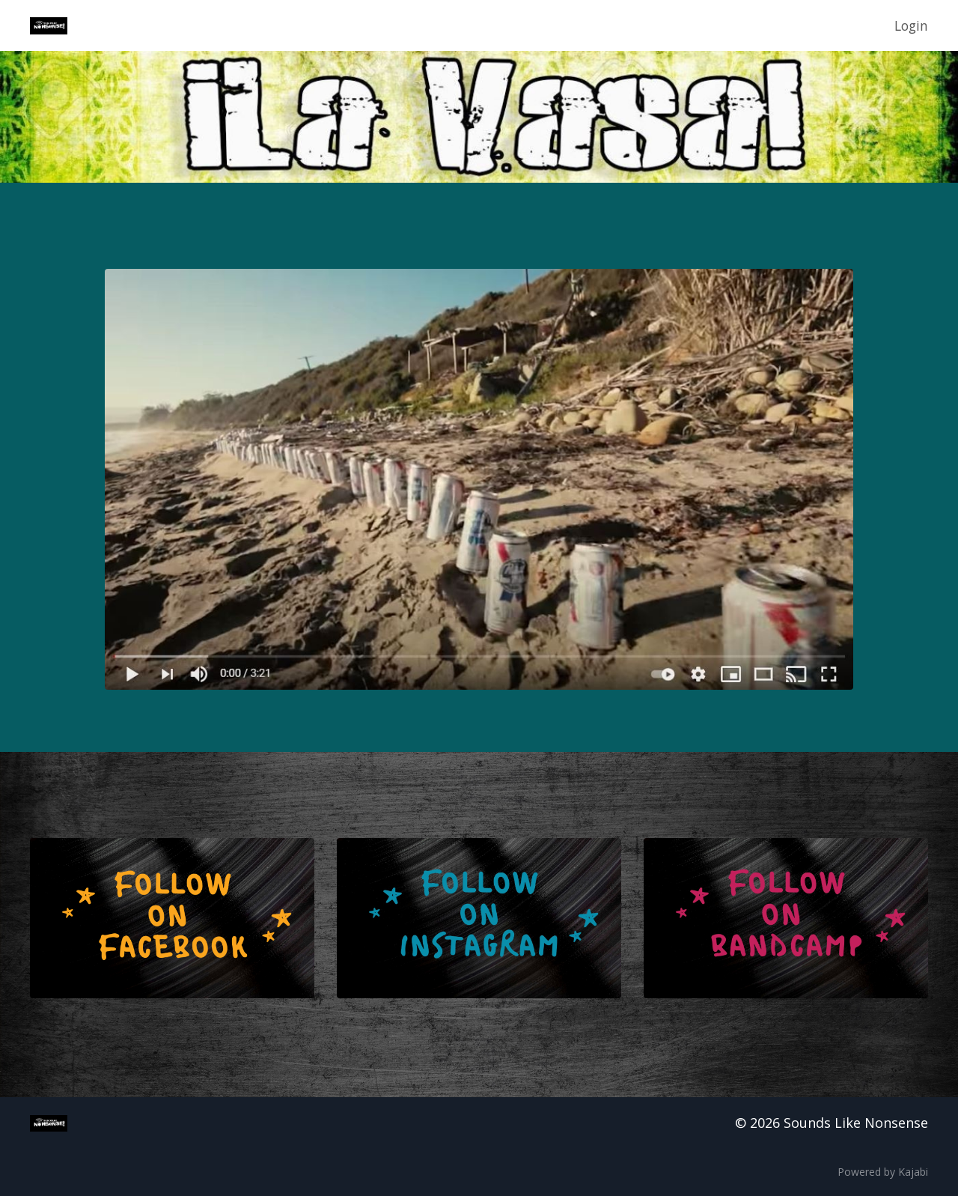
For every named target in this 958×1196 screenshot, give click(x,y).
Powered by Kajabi (883, 1172)
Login (910, 25)
